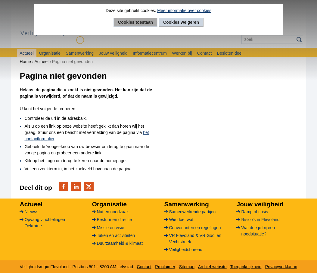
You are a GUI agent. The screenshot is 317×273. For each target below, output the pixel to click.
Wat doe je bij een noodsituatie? (258, 230)
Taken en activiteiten (116, 235)
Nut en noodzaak (113, 211)
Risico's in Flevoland (260, 219)
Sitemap (186, 266)
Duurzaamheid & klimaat (120, 243)
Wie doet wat (181, 219)
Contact (144, 266)
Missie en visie (110, 227)
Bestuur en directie (114, 219)
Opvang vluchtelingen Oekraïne (44, 222)
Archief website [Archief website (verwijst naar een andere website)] (212, 266)
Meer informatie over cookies (184, 10)
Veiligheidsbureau (185, 249)
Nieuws (31, 211)
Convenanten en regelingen (195, 227)
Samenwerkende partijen (192, 211)
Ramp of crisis (254, 211)
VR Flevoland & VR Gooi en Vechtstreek (195, 238)
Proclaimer (165, 266)
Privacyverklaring (281, 266)
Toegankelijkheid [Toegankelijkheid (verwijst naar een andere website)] (246, 266)
